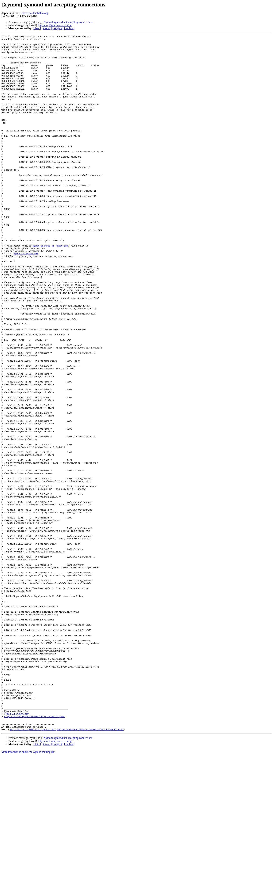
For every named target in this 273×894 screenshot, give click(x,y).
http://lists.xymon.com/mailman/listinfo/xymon (34, 852)
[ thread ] (46, 28)
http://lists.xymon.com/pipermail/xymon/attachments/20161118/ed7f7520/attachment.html (67, 868)
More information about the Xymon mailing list (28, 890)
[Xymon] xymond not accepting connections (67, 22)
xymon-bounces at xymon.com (50, 288)
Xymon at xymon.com (16, 849)
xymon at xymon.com (26, 297)
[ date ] (37, 28)
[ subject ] (58, 28)
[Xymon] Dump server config (55, 25)
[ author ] (69, 28)
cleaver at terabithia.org (35, 13)
